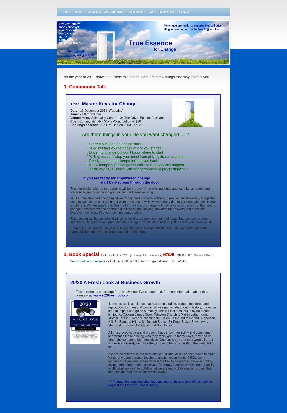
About (79, 11)
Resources (135, 11)
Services (93, 11)
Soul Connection (113, 11)
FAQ (150, 11)
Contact (184, 11)
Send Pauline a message (87, 261)
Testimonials (166, 11)
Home (66, 11)
